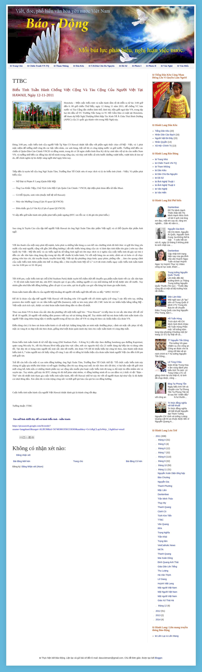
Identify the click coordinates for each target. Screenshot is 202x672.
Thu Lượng (163, 570)
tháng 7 (162, 452)
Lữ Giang (162, 579)
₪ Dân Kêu (78, 66)
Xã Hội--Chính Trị (163, 145)
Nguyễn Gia (163, 482)
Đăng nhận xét (23, 455)
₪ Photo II (151, 66)
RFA (160, 528)
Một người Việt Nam (167, 587)
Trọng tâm (163, 541)
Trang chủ (78, 461)
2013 (158, 615)
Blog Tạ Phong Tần (177, 384)
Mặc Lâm (162, 490)
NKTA (160, 549)
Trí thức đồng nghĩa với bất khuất (177, 404)
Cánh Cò (162, 511)
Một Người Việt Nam (167, 592)
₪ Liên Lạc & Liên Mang (167, 636)
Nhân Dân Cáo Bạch (165, 134)
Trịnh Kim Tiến (165, 515)
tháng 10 (162, 465)
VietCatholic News (166, 545)
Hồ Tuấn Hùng (175, 318)
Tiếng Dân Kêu (162, 131)
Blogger (158, 658)
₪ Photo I (136, 66)
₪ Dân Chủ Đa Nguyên (166, 174)
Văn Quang (163, 524)
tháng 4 (162, 440)
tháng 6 (162, 448)
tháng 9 (162, 461)
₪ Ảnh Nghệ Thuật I (164, 181)
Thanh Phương (165, 486)
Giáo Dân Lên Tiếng (167, 566)
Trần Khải (162, 536)
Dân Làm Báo (174, 297)
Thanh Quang (164, 507)
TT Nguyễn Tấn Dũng (178, 340)
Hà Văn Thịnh (164, 575)
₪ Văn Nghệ (166, 66)
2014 (158, 619)
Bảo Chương (164, 477)
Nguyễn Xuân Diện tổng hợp (171, 473)
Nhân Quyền (161, 142)
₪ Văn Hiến (183, 66)
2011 (158, 436)
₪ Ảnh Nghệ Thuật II (165, 185)
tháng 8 (162, 457)
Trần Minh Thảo (165, 498)
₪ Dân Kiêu (161, 170)
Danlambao (173, 207)
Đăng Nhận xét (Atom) (32, 466)
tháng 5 (162, 444)
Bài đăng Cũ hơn (134, 461)
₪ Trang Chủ (16, 66)
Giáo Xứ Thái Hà (166, 600)
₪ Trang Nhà (161, 159)
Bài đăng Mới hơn (21, 461)
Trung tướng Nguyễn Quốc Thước (178, 273)
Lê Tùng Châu (174, 362)
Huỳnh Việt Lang (166, 583)
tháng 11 (162, 469)
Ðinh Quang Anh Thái (168, 562)
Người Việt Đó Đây (164, 138)
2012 (158, 611)
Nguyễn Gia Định (176, 229)
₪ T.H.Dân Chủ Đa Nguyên (101, 66)
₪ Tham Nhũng (61, 66)
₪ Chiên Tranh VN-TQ (38, 66)
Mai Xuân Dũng (165, 558)
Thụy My (162, 503)
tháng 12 (162, 605)
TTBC (160, 520)
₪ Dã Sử (123, 66)
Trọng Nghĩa (164, 532)
